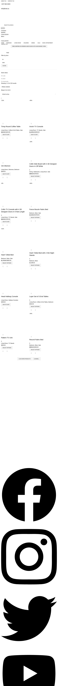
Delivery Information (6, 401)
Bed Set (3, 437)
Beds (2, 439)
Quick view (35, 353)
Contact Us (3, 398)
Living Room (4, 434)
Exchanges (3, 403)
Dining (2, 442)
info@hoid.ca (4, 460)
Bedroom (3, 431)
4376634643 (4, 455)
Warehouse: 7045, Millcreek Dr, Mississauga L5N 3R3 (13, 457)
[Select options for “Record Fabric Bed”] (35, 349)
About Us (3, 396)
